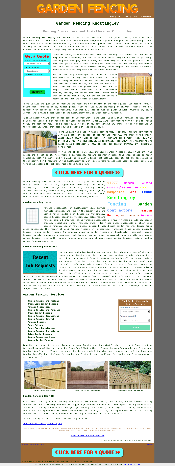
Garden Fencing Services (44, 294)
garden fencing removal (96, 276)
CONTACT (135, 17)
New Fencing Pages (37, 445)
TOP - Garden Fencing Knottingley (42, 424)
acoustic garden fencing (94, 232)
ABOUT (127, 17)
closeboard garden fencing (71, 223)
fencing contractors (140, 64)
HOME (112, 17)
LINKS (119, 17)
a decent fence (103, 47)
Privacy (150, 445)
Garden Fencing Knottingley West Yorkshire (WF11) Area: (56, 38)
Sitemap (25, 445)
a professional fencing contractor (89, 155)
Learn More (129, 464)
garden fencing (116, 152)
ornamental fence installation (124, 235)
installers (86, 90)
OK (139, 464)
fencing (129, 118)
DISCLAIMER (146, 17)
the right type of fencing (87, 104)
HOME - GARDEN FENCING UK (87, 435)
